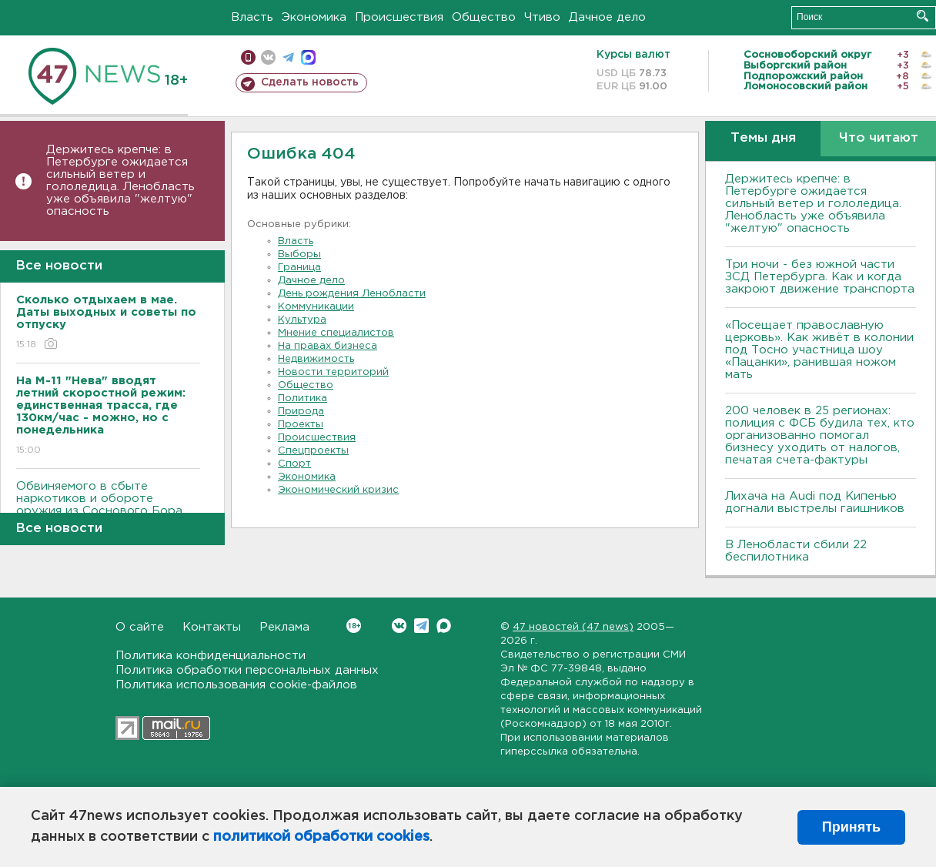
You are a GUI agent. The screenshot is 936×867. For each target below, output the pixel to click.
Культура (302, 320)
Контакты (211, 627)
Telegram (421, 625)
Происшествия (399, 17)
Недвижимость (316, 359)
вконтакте (268, 57)
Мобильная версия (248, 57)
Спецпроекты (313, 451)
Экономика (314, 17)
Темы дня (763, 138)
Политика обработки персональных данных (247, 670)
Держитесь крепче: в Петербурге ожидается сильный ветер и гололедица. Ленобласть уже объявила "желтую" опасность (120, 180)
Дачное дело (607, 17)
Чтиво (542, 17)
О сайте (139, 627)
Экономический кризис (338, 490)
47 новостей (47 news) (573, 627)
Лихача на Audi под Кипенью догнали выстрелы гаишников (814, 502)
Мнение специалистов (336, 333)
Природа (301, 411)
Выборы (299, 254)
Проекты (300, 424)
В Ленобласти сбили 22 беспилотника (796, 551)
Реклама (284, 627)
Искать (922, 16)
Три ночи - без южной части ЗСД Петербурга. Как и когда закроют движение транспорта (819, 276)
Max (443, 625)
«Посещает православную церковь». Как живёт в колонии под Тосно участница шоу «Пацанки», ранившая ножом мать (819, 350)
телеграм (288, 57)
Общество (484, 17)
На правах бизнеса (327, 346)
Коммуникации (316, 307)
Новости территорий (333, 372)
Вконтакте (353, 625)
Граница (299, 267)
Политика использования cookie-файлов (236, 685)
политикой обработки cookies (321, 837)
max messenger (308, 57)
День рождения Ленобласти (352, 294)
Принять (851, 827)
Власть (252, 17)
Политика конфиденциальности (210, 656)
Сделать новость (310, 82)
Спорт (294, 464)
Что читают (878, 138)
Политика (302, 398)
